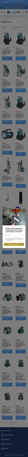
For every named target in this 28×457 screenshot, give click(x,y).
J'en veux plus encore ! (14, 244)
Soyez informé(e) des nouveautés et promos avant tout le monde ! (14, 230)
